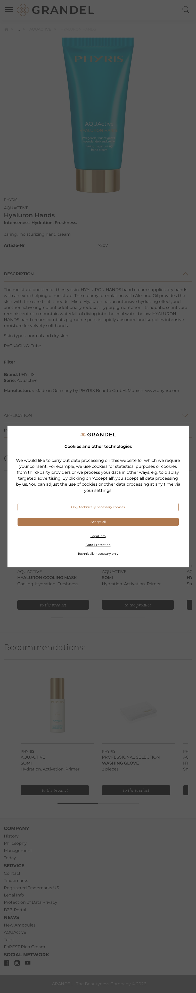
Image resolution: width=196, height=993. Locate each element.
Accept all (98, 522)
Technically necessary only (98, 553)
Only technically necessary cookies (98, 507)
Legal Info (98, 536)
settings (102, 490)
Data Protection (98, 545)
